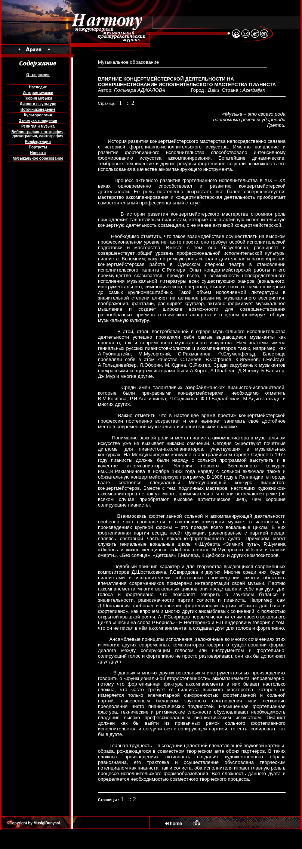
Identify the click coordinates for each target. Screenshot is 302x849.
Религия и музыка (38, 126)
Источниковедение (38, 109)
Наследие (38, 87)
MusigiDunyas (46, 823)
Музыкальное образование (38, 158)
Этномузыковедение (38, 121)
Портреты (38, 147)
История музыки (38, 93)
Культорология (38, 115)
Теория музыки (38, 98)
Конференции (38, 142)
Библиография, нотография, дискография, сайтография (37, 134)
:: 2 (131, 103)
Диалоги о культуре (38, 104)
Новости (38, 153)
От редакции (37, 75)
